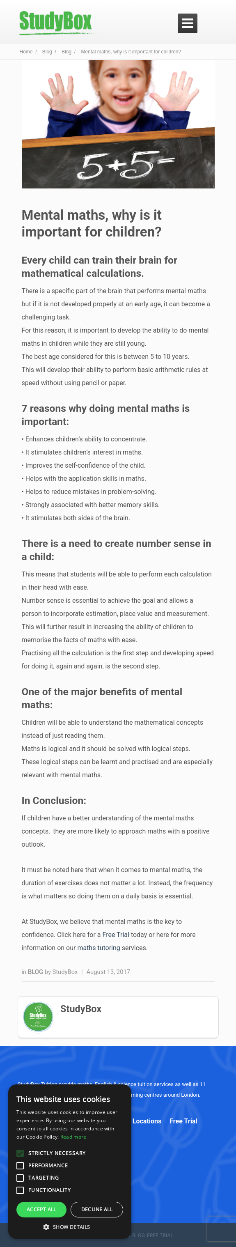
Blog (36, 972)
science (127, 1084)
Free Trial (116, 935)
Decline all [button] (96, 1209)
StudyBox (65, 972)
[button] (69, 1227)
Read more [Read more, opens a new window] (73, 1136)
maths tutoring (98, 948)
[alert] (69, 1161)
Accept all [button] (41, 1209)
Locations (147, 1121)
